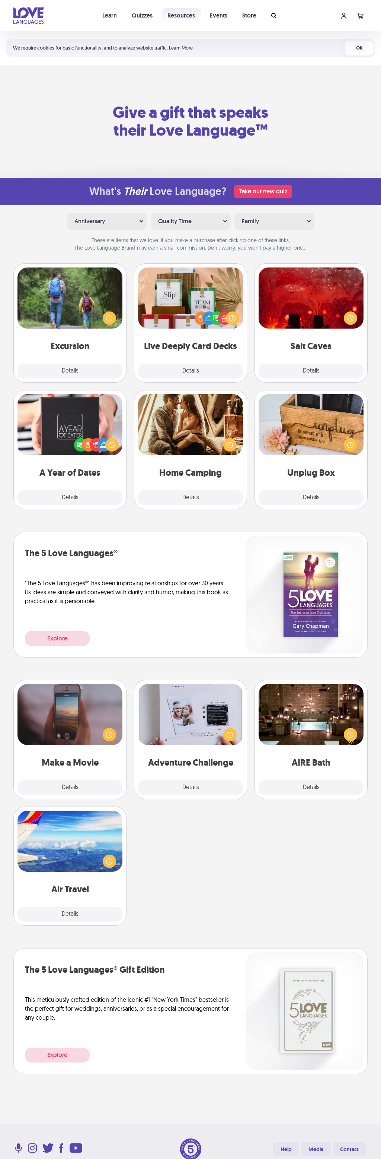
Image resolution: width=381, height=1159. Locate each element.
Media (315, 1149)
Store (249, 15)
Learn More (181, 48)
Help (286, 1149)
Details (70, 371)
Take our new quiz (263, 191)
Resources (181, 15)
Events (218, 15)
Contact (349, 1149)
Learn (109, 15)
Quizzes (142, 15)
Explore (57, 638)
